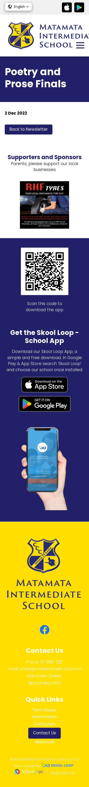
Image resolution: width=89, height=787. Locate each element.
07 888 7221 (52, 662)
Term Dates (44, 710)
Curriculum (44, 724)
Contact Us (44, 733)
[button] (18, 7)
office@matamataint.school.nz (51, 669)
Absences (45, 742)
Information (45, 717)
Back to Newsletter (28, 129)
